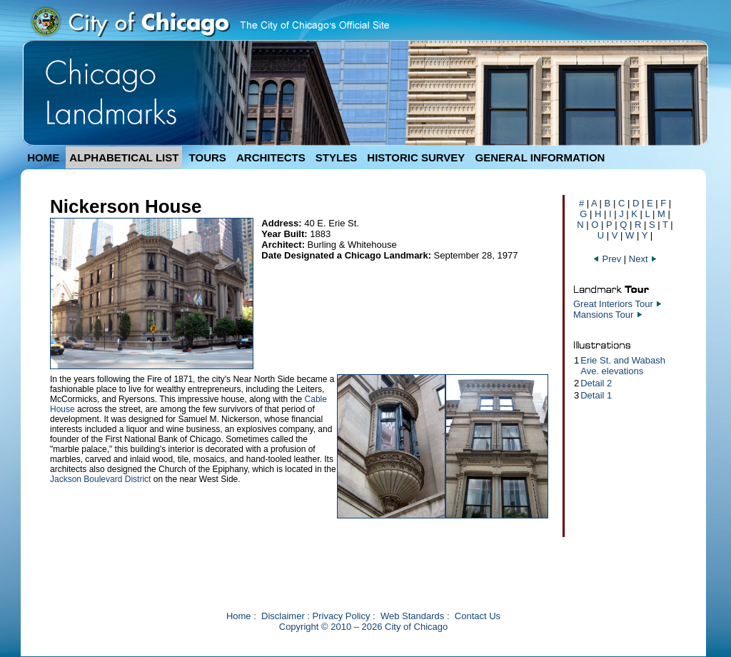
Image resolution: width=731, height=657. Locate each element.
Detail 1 (596, 395)
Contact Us (477, 616)
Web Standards (412, 616)
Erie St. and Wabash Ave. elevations (622, 365)
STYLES (336, 157)
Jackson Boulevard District (100, 479)
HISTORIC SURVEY (416, 157)
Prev (608, 259)
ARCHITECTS (271, 157)
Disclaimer (283, 616)
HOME (43, 157)
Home (238, 616)
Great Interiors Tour (613, 304)
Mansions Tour (603, 314)
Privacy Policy (341, 616)
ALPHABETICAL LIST (123, 157)
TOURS (207, 157)
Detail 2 (596, 383)
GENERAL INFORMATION (540, 157)
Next (643, 259)
